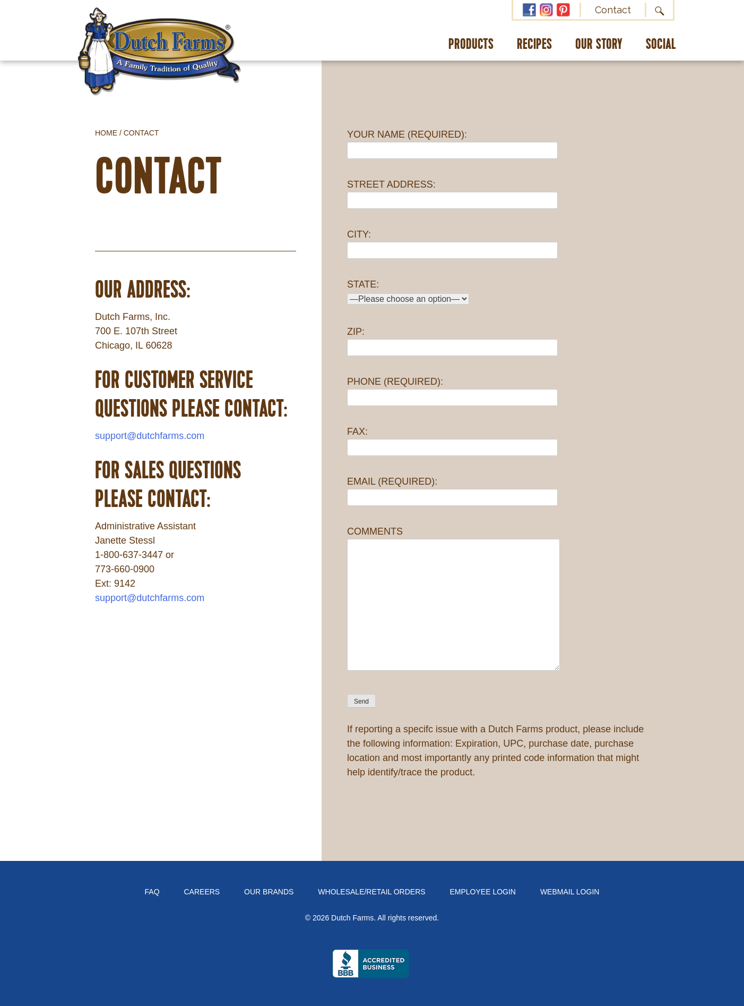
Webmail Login (570, 891)
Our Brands (268, 891)
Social (661, 45)
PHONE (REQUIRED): (452, 389)
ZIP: (452, 339)
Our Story (598, 45)
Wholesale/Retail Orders (371, 891)
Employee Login (483, 891)
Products (471, 45)
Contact (613, 9)
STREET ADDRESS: (452, 192)
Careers (202, 891)
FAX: (452, 439)
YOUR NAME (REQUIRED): (452, 142)
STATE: (408, 291)
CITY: (452, 242)
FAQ (152, 891)
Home (106, 133)
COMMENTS (453, 599)
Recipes (534, 45)
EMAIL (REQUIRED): (452, 489)
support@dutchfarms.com (149, 435)
